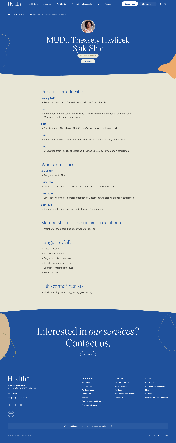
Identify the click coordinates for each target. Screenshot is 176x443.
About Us (16, 14)
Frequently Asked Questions (156, 397)
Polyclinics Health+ (122, 383)
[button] (160, 4)
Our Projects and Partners (125, 394)
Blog (147, 390)
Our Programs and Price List (93, 401)
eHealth (85, 397)
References (119, 397)
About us (119, 378)
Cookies (165, 435)
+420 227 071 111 (15, 394)
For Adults (86, 383)
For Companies (88, 390)
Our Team (118, 390)
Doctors (32, 14)
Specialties (86, 394)
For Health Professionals (155, 386)
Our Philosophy (121, 386)
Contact (148, 394)
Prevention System (89, 405)
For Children (87, 386)
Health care (87, 378)
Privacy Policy (153, 435)
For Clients (149, 383)
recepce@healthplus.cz (17, 398)
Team (24, 14)
